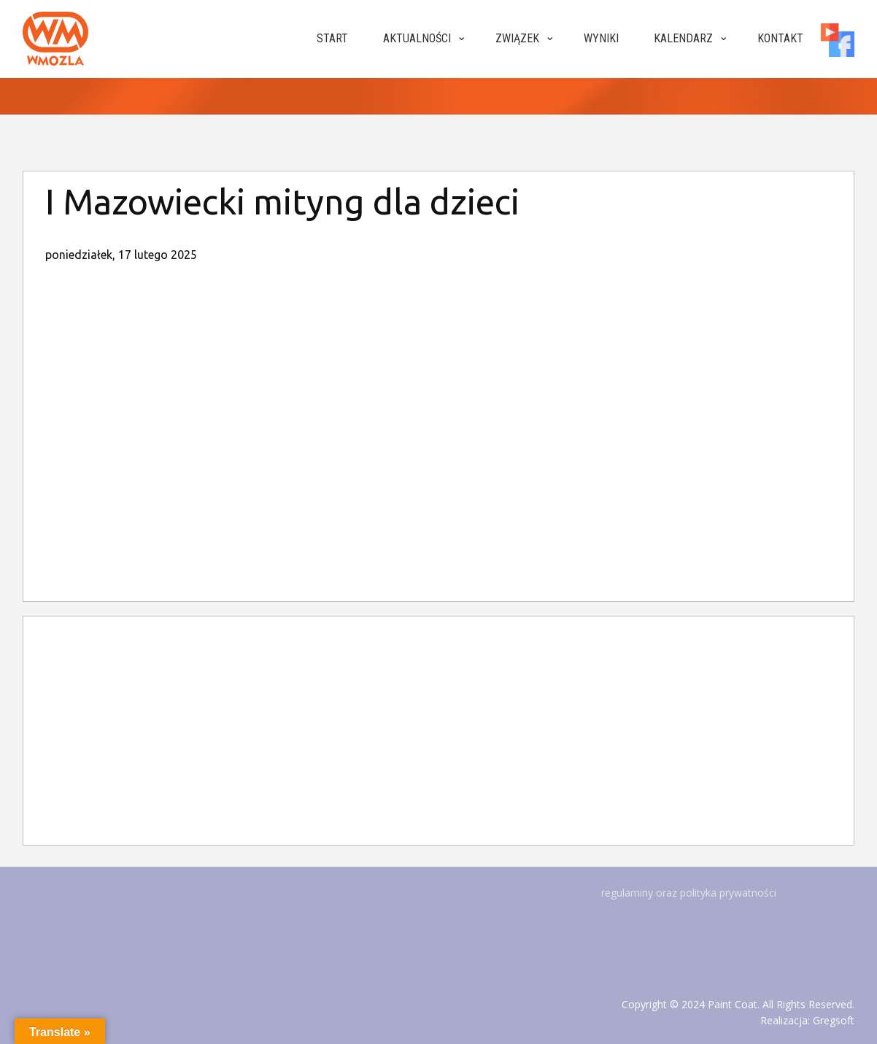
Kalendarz (683, 38)
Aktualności (417, 38)
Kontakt (780, 38)
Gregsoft (833, 1020)
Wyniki (601, 38)
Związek (517, 38)
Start (332, 38)
